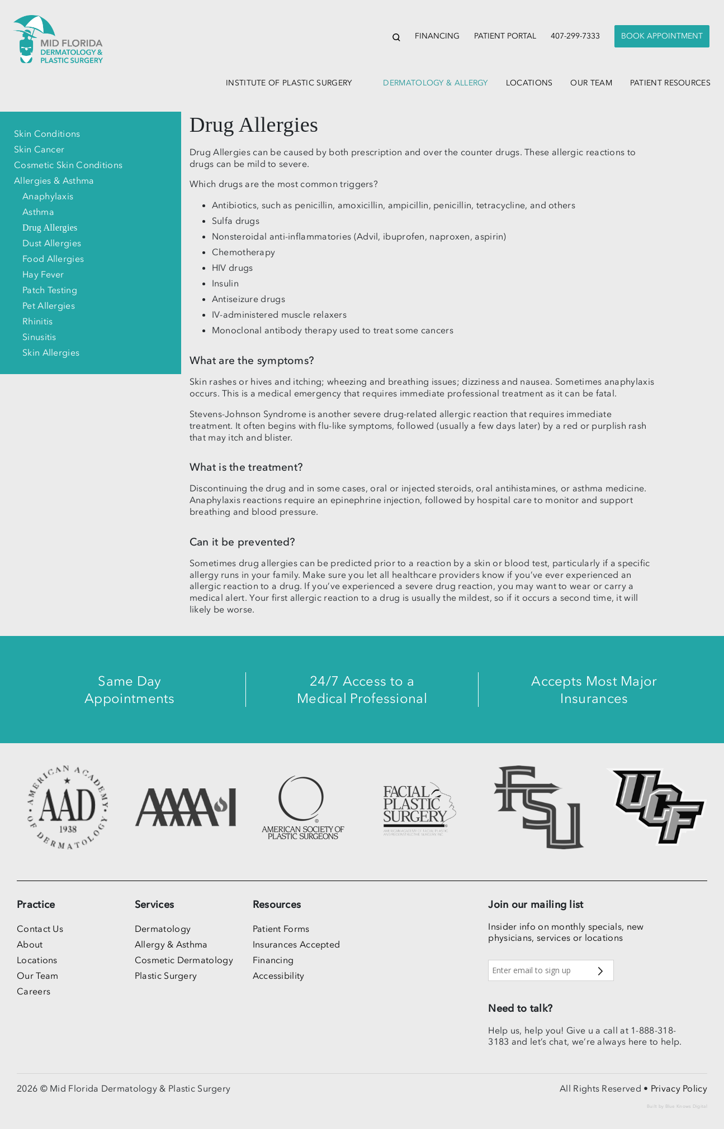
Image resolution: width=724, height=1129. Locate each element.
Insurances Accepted (296, 944)
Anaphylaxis (47, 196)
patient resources (670, 83)
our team (591, 83)
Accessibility (279, 975)
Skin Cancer (39, 149)
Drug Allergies (50, 227)
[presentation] (661, 36)
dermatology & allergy (435, 83)
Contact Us (40, 928)
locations (529, 83)
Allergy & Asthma (171, 944)
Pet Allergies (48, 305)
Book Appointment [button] (662, 36)
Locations (37, 959)
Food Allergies (53, 258)
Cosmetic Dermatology (184, 959)
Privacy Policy (679, 1088)
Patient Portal (505, 36)
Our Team (37, 975)
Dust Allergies (51, 242)
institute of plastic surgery (289, 83)
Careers (33, 991)
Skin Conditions (47, 133)
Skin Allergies (50, 352)
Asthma (38, 211)
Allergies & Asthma (54, 180)
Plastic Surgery (166, 975)
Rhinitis (37, 321)
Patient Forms (281, 928)
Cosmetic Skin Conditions (68, 164)
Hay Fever (43, 274)
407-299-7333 (575, 36)
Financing (437, 36)
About (30, 944)
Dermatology (163, 928)
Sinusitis (39, 336)
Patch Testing (49, 289)
